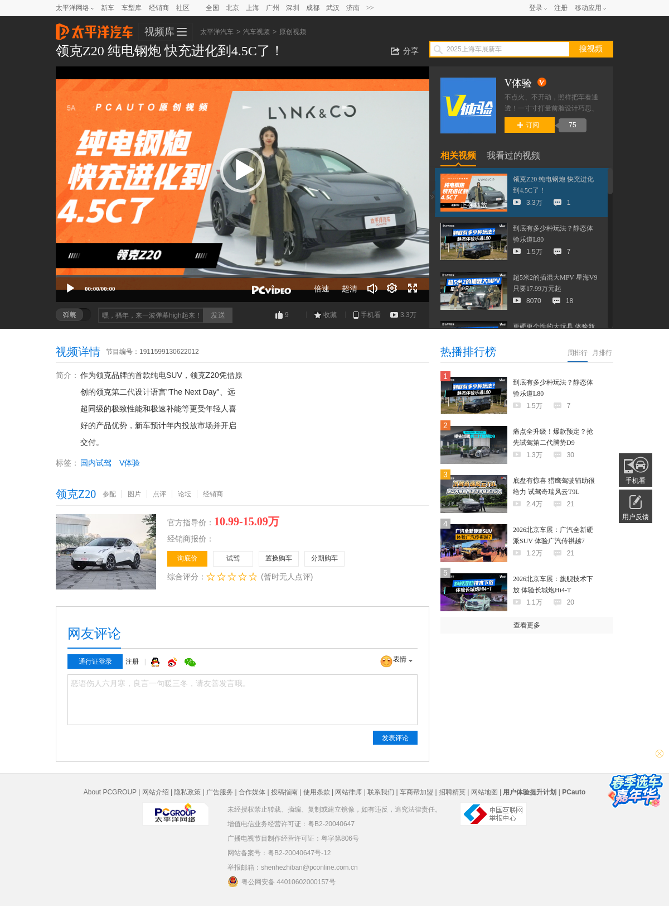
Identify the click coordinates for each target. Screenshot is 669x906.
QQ (156, 662)
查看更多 (526, 625)
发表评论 (395, 738)
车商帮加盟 (416, 792)
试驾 (233, 558)
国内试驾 (96, 462)
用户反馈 (635, 517)
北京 (232, 8)
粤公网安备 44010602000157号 (281, 881)
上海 (252, 8)
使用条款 (316, 792)
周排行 (578, 353)
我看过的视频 (513, 155)
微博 (173, 662)
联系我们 (380, 792)
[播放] (70, 288)
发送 (218, 315)
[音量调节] (372, 288)
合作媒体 (252, 792)
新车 (107, 8)
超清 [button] (349, 288)
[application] (242, 184)
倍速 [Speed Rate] (321, 288)
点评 (159, 494)
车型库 (132, 8)
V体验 (129, 462)
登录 (535, 8)
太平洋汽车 (94, 28)
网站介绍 (155, 792)
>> (370, 8)
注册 (561, 8)
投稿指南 (284, 792)
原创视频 (292, 32)
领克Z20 (76, 494)
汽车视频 (256, 32)
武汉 (333, 8)
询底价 (187, 558)
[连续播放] (392, 288)
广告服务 (219, 792)
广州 (272, 8)
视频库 (159, 31)
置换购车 (278, 558)
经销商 (159, 8)
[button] (242, 170)
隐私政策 (187, 792)
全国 (212, 8)
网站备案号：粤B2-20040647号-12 (279, 853)
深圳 (292, 8)
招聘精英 (452, 792)
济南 (353, 8)
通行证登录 (95, 661)
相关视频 (458, 155)
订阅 (528, 125)
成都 (312, 8)
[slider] (242, 276)
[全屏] (412, 288)
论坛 (184, 494)
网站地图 (484, 792)
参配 (109, 494)
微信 (190, 662)
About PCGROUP (110, 792)
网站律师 (348, 792)
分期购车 (324, 558)
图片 (134, 494)
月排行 (602, 353)
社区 (183, 8)
